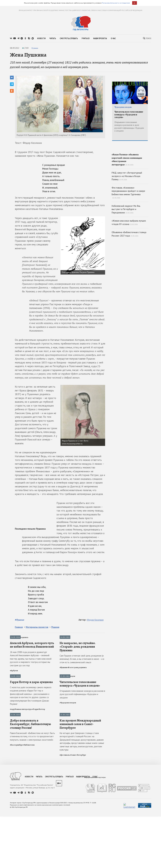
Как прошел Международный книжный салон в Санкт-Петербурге (80, 809)
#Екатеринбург (16, 830)
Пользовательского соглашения (116, 3)
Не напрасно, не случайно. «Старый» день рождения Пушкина (78, 675)
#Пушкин (19, 619)
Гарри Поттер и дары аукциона (31, 738)
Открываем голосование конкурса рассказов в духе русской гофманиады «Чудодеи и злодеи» (82, 751)
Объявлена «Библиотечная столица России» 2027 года (129, 255)
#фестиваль (65, 840)
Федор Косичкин (95, 619)
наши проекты (100, 38)
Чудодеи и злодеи (67, 704)
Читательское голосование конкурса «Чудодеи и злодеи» (80, 740)
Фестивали (64, 771)
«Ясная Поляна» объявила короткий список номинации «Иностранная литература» (130, 168)
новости (41, 38)
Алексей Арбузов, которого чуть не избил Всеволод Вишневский (32, 673)
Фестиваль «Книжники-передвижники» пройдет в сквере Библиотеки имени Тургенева (128, 213)
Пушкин (34, 48)
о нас (113, 38)
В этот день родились (19, 637)
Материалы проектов (37, 627)
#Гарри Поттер (38, 766)
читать (52, 38)
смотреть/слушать (69, 38)
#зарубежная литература (21, 766)
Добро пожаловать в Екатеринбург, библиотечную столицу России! (30, 809)
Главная (19, 627)
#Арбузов (14, 699)
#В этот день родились (77, 696)
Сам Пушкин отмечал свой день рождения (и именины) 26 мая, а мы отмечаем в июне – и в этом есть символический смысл (82, 687)
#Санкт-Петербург (78, 840)
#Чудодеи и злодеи (68, 759)
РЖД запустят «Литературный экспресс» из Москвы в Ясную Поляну (127, 197)
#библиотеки (28, 830)
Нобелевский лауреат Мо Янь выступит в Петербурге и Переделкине (126, 230)
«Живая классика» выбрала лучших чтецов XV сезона (129, 243)
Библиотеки (15, 771)
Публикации (15, 704)
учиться (85, 38)
